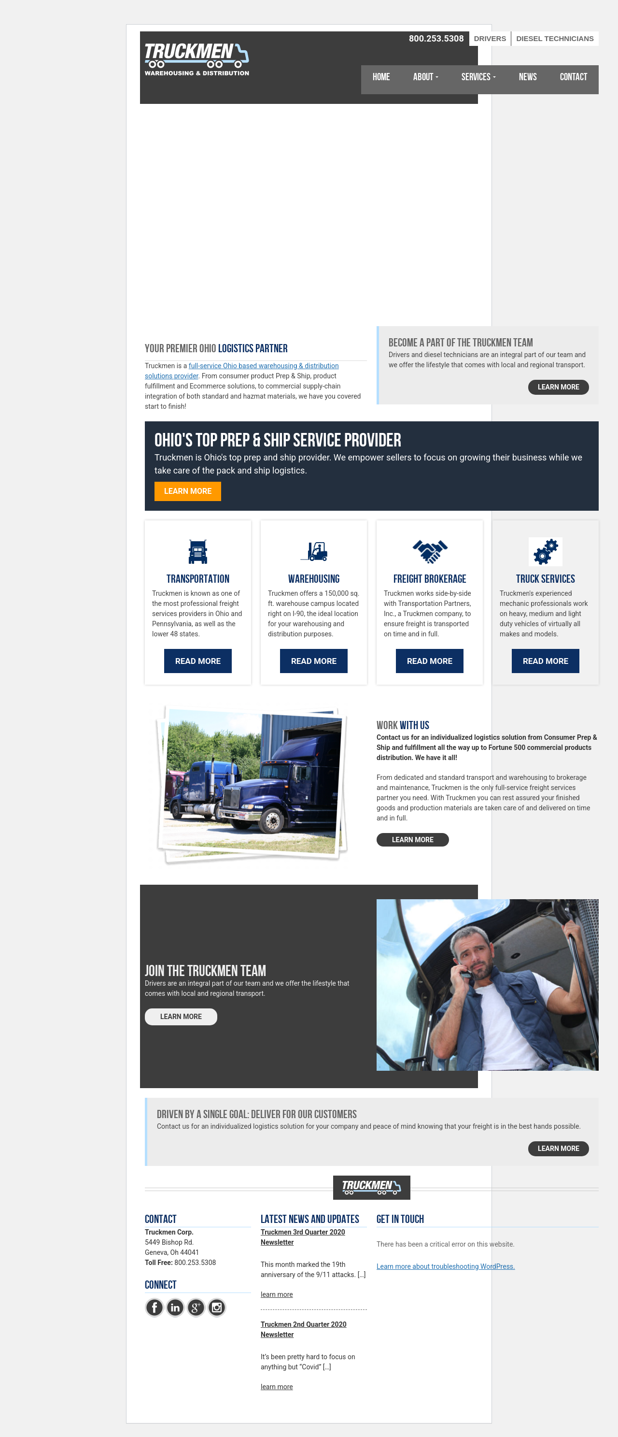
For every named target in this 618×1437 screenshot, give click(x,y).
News (528, 77)
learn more (558, 387)
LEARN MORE (413, 840)
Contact (573, 77)
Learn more (187, 491)
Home (381, 77)
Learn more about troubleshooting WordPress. (446, 1266)
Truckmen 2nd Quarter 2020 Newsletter (304, 1329)
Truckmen (198, 60)
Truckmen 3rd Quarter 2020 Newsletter (303, 1237)
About (423, 77)
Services (476, 77)
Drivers (490, 38)
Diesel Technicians (555, 38)
